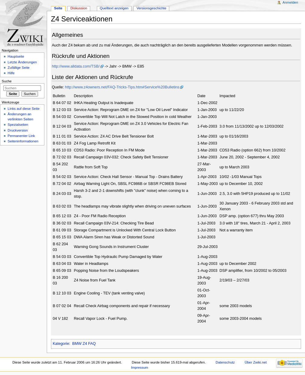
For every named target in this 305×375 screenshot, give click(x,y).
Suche (7, 81)
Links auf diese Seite (24, 108)
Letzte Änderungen (22, 62)
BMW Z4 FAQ (84, 344)
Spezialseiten (18, 124)
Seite (58, 8)
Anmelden (290, 2)
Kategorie (61, 344)
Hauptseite (16, 56)
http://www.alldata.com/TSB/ (76, 66)
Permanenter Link (21, 136)
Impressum (139, 367)
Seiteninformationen (23, 141)
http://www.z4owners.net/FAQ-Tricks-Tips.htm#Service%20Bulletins (122, 87)
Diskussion (79, 8)
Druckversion (18, 130)
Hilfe (11, 73)
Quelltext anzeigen (114, 8)
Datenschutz (225, 362)
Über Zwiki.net (256, 362)
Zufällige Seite (19, 67)
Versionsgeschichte (152, 8)
